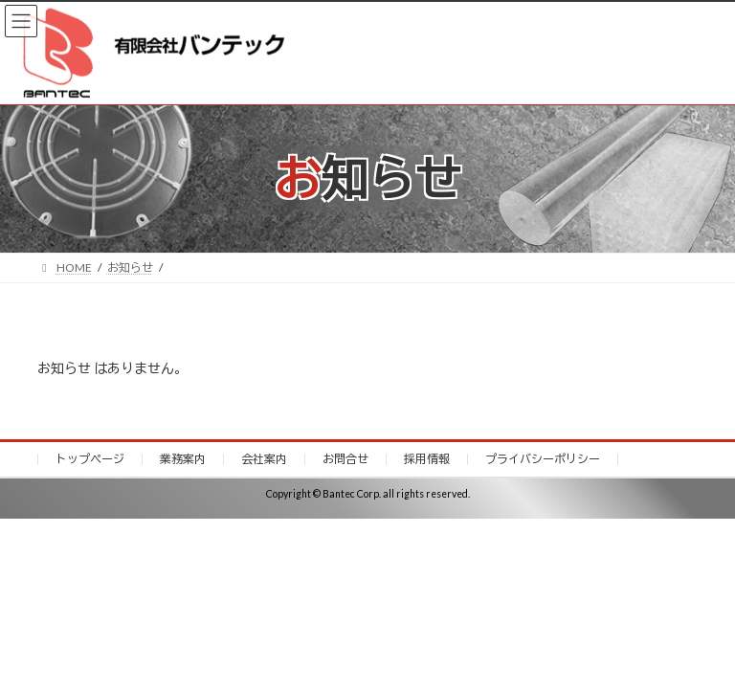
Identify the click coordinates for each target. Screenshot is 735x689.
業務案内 (183, 459)
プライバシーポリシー (542, 459)
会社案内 (264, 459)
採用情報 (427, 459)
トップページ (90, 459)
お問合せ (345, 459)
